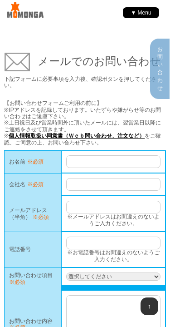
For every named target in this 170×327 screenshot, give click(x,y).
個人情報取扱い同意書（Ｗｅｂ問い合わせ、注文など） (77, 136)
